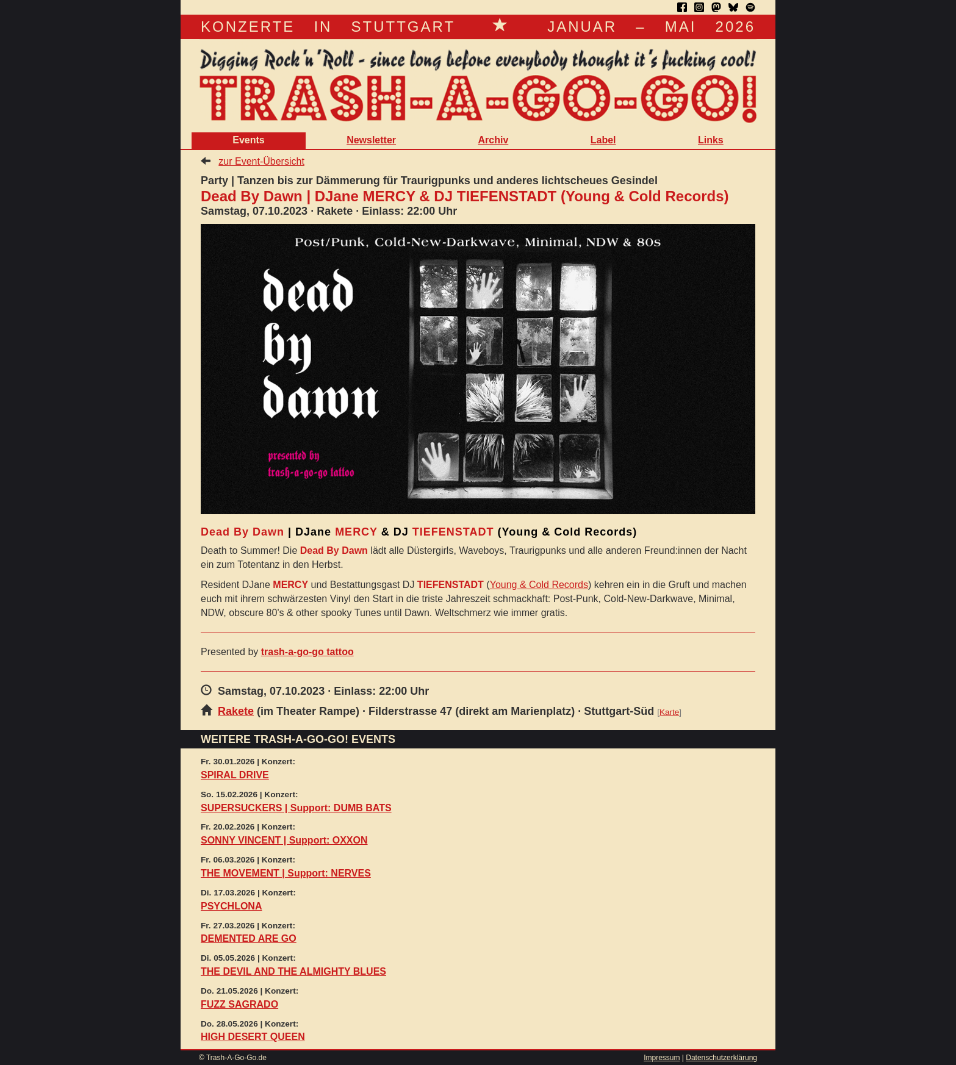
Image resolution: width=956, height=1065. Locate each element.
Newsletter (371, 140)
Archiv (493, 140)
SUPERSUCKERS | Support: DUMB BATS (296, 808)
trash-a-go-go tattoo (307, 652)
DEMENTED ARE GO (249, 938)
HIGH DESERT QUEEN (253, 1036)
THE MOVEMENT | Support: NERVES (286, 873)
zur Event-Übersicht (261, 161)
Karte (669, 712)
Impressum (662, 1057)
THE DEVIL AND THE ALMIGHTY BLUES (293, 971)
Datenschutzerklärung (721, 1057)
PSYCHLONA (231, 906)
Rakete (236, 711)
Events (248, 140)
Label (603, 140)
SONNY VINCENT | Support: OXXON (284, 840)
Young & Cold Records (539, 584)
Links (711, 140)
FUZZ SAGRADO (239, 1004)
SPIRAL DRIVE (235, 775)
